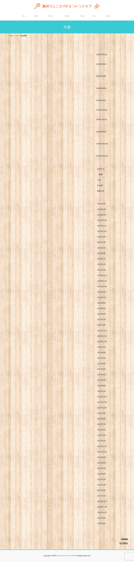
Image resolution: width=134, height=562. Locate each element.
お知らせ (100, 168)
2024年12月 (102, 275)
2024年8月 (101, 292)
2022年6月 (101, 418)
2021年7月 (101, 468)
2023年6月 (101, 363)
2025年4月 (101, 253)
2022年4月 (101, 429)
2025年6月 (101, 247)
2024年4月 (101, 314)
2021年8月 (101, 462)
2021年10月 (102, 451)
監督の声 (100, 191)
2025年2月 (101, 264)
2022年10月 (102, 407)
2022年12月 (102, 396)
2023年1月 (101, 391)
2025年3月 (101, 258)
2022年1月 (101, 440)
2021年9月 (101, 457)
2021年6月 (101, 473)
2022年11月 (102, 402)
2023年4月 (101, 374)
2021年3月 (101, 484)
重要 (101, 174)
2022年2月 (101, 435)
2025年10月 (102, 231)
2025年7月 (101, 242)
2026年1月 (101, 214)
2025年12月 (102, 220)
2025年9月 (101, 236)
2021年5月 (101, 479)
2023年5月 (101, 369)
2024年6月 (101, 303)
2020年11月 (102, 507)
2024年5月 (101, 308)
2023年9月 (101, 347)
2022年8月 (101, 413)
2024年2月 (101, 325)
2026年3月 (101, 203)
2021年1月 (101, 495)
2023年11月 (102, 336)
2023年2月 (101, 385)
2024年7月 (101, 297)
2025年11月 (102, 225)
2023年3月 (101, 380)
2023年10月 (102, 341)
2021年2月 (101, 490)
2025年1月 (101, 270)
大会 (99, 180)
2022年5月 (101, 424)
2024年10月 (102, 286)
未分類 (100, 185)
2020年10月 (102, 512)
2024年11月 (102, 281)
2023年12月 (102, 330)
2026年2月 (101, 209)
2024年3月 (101, 319)
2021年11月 (102, 446)
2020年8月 (101, 523)
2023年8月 (101, 352)
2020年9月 (101, 518)
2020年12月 (102, 501)
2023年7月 (101, 358)
